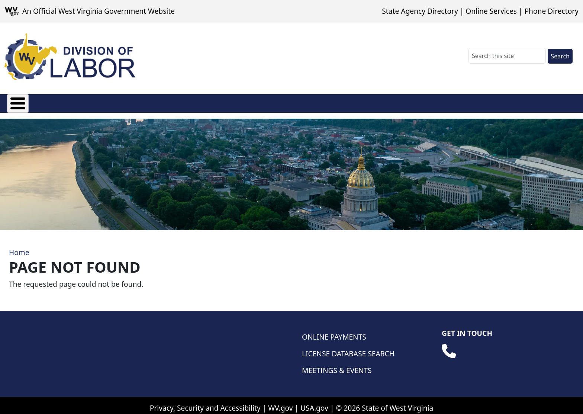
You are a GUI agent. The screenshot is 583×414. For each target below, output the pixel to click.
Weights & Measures (307, 102)
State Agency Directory (420, 11)
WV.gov (280, 402)
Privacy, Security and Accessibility (205, 402)
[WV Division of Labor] (69, 57)
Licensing (89, 102)
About (17, 102)
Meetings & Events (337, 365)
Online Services (491, 11)
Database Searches (424, 102)
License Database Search (348, 348)
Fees (50, 102)
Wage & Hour (235, 102)
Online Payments (334, 331)
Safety (367, 102)
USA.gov (314, 402)
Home (19, 247)
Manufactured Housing (158, 102)
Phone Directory (551, 11)
